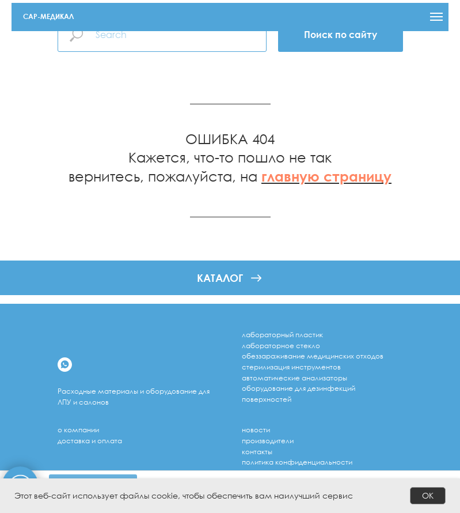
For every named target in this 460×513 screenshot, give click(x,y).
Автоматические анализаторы (294, 378)
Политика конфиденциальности (297, 462)
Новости (256, 429)
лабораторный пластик (282, 334)
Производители (268, 440)
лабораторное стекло (281, 345)
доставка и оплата (90, 440)
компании (81, 429)
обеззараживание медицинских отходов (312, 356)
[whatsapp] (65, 364)
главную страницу (326, 176)
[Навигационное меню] (436, 17)
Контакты (257, 451)
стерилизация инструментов (291, 367)
